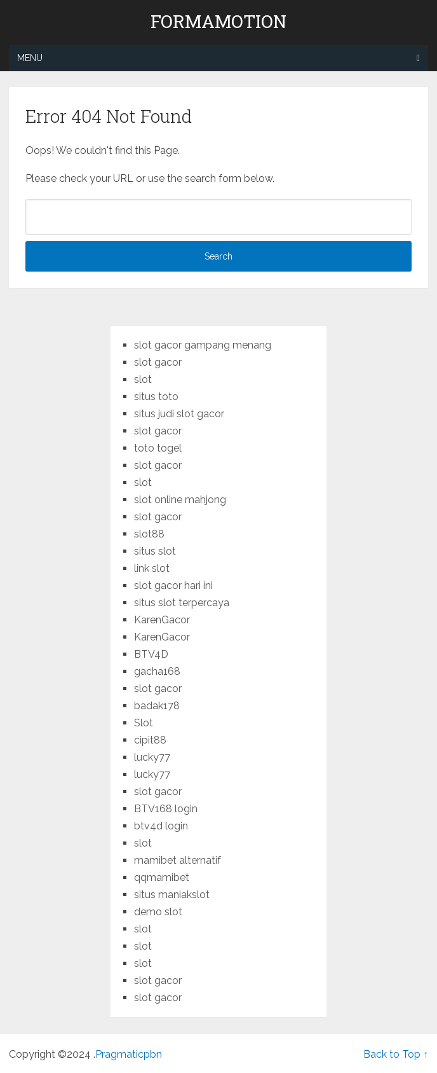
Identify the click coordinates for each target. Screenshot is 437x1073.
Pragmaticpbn (128, 1054)
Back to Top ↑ (395, 1054)
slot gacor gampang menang (202, 345)
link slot (152, 568)
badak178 (157, 706)
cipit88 (150, 740)
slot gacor (158, 362)
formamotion (218, 22)
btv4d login (161, 826)
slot (143, 379)
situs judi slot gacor (179, 414)
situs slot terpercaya (181, 603)
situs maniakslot (172, 895)
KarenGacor (162, 620)
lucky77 (152, 757)
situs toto (156, 397)
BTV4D (151, 654)
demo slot (158, 912)
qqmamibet (161, 877)
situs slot (155, 551)
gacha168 (157, 671)
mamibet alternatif (177, 860)
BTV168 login (166, 809)
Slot (143, 723)
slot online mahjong (180, 500)
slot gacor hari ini (173, 585)
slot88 (149, 534)
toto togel (158, 448)
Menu (30, 58)
